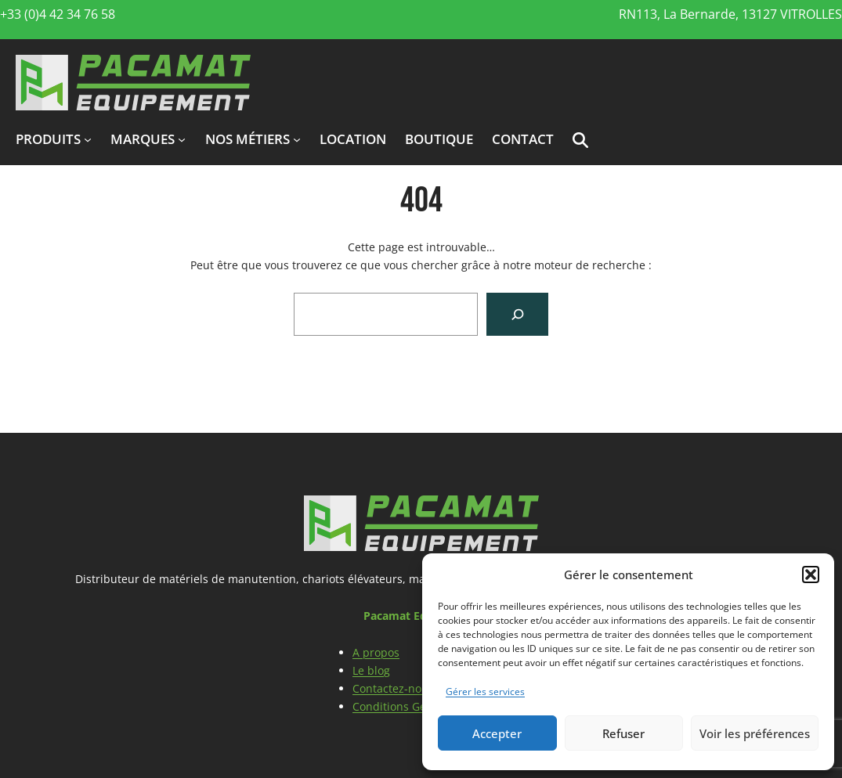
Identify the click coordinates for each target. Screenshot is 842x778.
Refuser (623, 733)
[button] (811, 574)
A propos (375, 652)
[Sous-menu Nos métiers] (297, 139)
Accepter (497, 733)
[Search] (517, 314)
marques (142, 139)
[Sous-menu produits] (88, 139)
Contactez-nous (393, 688)
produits (48, 139)
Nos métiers (247, 139)
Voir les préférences (754, 733)
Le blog (371, 670)
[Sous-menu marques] (182, 139)
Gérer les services (485, 691)
